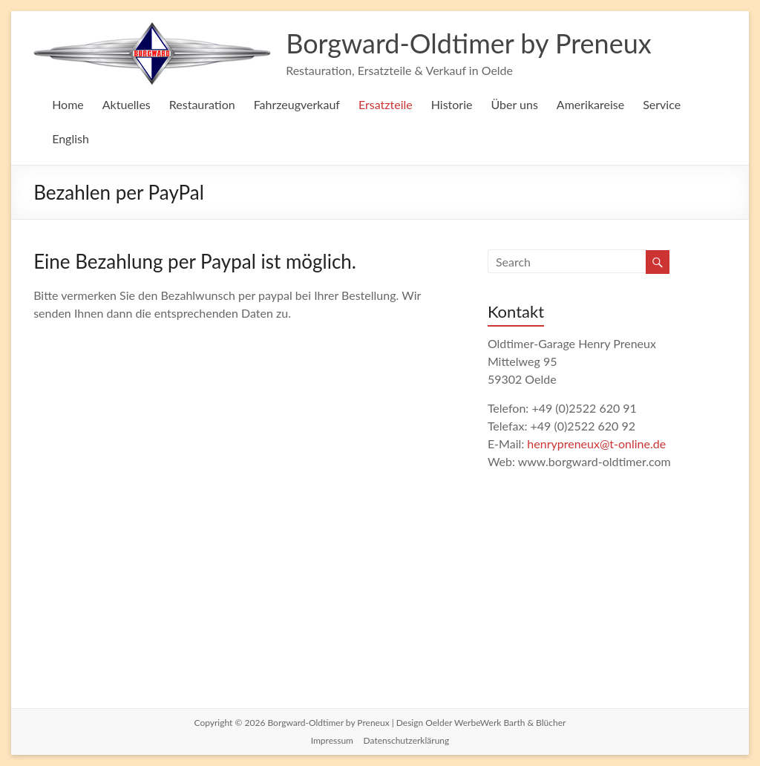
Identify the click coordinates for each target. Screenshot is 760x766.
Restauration (202, 104)
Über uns (514, 104)
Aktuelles (126, 104)
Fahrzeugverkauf (297, 104)
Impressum (332, 740)
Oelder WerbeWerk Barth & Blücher (495, 722)
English (70, 138)
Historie (452, 104)
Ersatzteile (385, 104)
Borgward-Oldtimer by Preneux (469, 43)
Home (68, 104)
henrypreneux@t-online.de (596, 443)
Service (662, 104)
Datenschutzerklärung (407, 740)
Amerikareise (590, 104)
